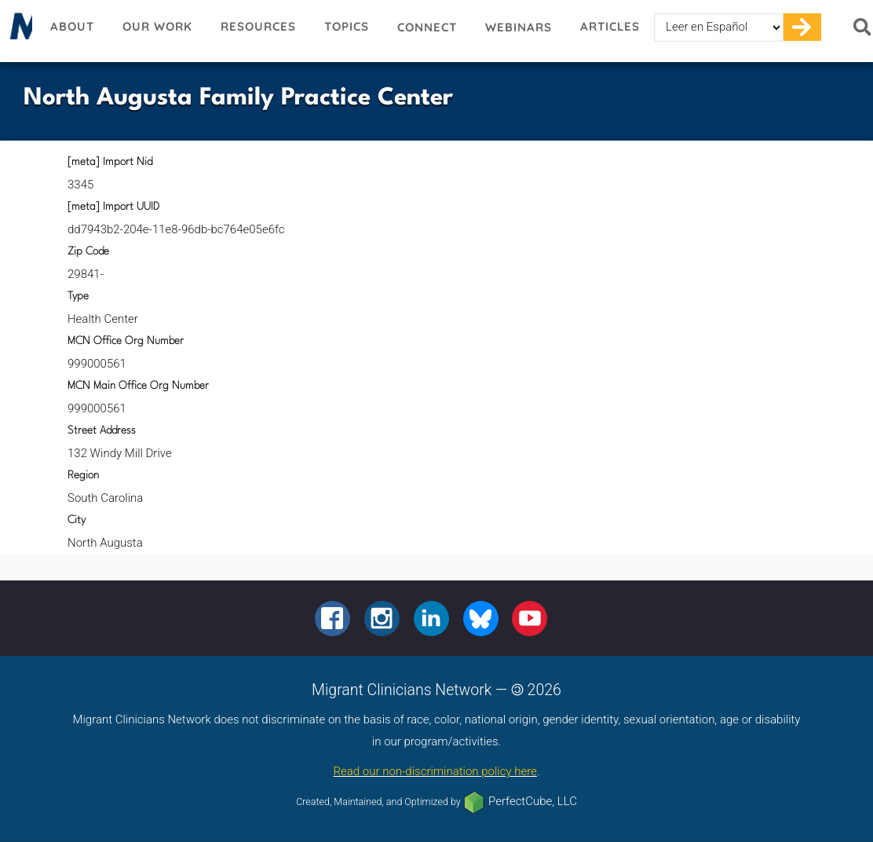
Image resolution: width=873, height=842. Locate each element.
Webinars (518, 27)
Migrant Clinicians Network (18, 30)
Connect (427, 27)
